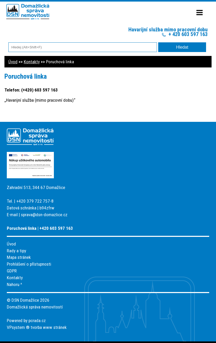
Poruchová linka (60, 61)
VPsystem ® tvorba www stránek (37, 327)
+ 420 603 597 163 (188, 34)
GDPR (12, 270)
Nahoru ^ (14, 284)
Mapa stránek (19, 257)
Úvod (13, 61)
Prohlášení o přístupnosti (29, 264)
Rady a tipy (16, 250)
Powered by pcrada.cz (26, 320)
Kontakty (32, 61)
